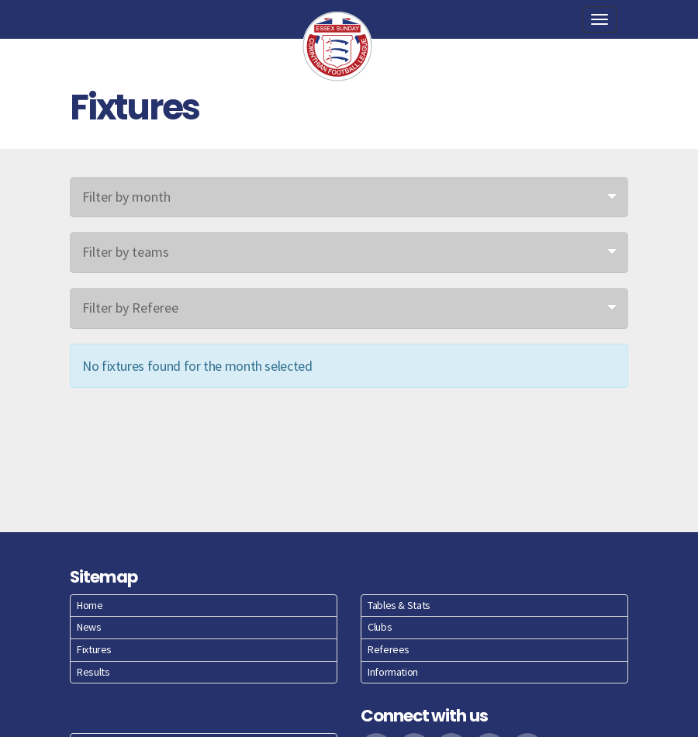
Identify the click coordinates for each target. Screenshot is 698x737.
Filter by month (126, 197)
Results (93, 672)
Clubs (380, 627)
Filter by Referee (130, 308)
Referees (388, 649)
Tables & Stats (399, 605)
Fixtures (94, 649)
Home (90, 605)
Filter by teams (125, 252)
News (89, 627)
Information (393, 672)
